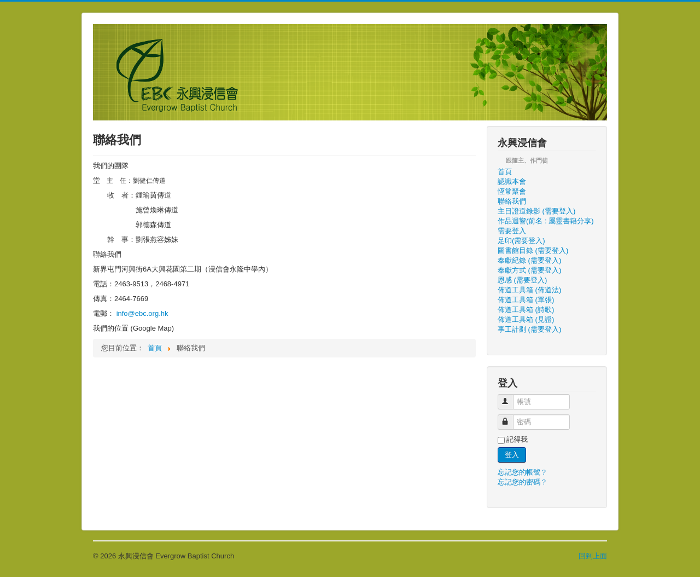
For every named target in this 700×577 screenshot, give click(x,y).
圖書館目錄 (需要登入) (533, 250)
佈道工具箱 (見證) (526, 319)
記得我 (517, 439)
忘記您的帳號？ (522, 472)
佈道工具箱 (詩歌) (526, 309)
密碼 (510, 417)
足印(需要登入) (521, 240)
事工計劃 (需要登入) (529, 329)
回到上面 (593, 556)
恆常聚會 (512, 191)
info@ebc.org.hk (142, 313)
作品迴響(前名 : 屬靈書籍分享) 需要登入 (546, 226)
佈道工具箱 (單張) (526, 300)
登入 (512, 455)
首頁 (505, 172)
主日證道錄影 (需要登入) (536, 211)
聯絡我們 (512, 201)
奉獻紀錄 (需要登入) (529, 260)
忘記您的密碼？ (522, 482)
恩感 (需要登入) (522, 280)
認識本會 (512, 181)
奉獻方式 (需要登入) (529, 270)
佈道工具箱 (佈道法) (529, 290)
